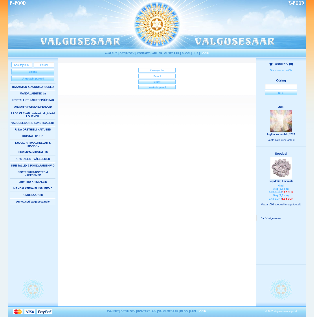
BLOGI (186, 53)
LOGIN (205, 53)
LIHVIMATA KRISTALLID (33, 152)
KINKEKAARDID (33, 195)
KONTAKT (143, 53)
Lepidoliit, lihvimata (281, 181)
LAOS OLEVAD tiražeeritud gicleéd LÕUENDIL (33, 115)
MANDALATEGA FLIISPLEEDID (32, 188)
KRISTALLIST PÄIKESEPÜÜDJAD (33, 100)
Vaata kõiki (281, 140)
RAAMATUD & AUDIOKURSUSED (33, 87)
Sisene (33, 71)
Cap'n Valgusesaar (271, 218)
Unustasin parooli (33, 78)
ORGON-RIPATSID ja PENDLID (33, 106)
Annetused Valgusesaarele (33, 201)
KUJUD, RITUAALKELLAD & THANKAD (33, 144)
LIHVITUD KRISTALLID (33, 181)
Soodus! (281, 153)
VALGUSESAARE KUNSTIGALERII (33, 123)
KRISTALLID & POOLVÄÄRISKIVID (32, 165)
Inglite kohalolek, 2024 (281, 134)
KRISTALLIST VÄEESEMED (33, 159)
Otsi (281, 92)
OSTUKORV (126, 53)
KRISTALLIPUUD (33, 136)
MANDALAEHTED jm (33, 93)
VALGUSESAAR (169, 53)
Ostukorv (281, 64)
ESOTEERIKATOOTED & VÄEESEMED (33, 174)
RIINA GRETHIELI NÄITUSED (33, 129)
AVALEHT (111, 53)
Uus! (281, 107)
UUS (195, 53)
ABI (154, 53)
